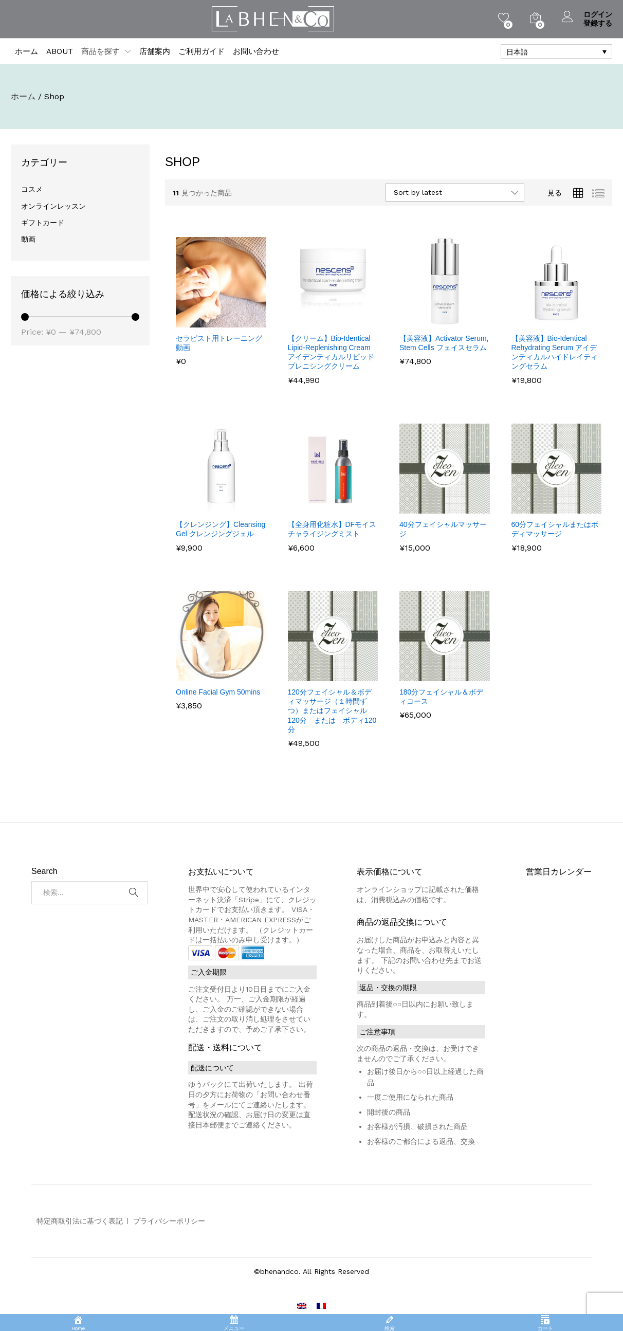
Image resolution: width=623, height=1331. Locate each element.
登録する (597, 23)
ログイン (587, 14)
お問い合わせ (256, 52)
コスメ (32, 189)
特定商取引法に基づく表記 (79, 1221)
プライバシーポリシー (169, 1221)
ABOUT (59, 52)
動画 (28, 239)
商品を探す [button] (100, 52)
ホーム (26, 52)
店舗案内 (154, 52)
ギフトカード (42, 222)
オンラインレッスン (53, 206)
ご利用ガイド (201, 52)
